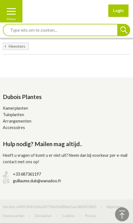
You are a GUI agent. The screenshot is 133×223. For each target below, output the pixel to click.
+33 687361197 (27, 174)
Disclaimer (43, 215)
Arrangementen (17, 121)
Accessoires (14, 127)
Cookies (68, 215)
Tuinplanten (13, 114)
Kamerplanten (15, 108)
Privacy (91, 215)
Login (118, 10)
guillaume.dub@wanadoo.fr (37, 180)
